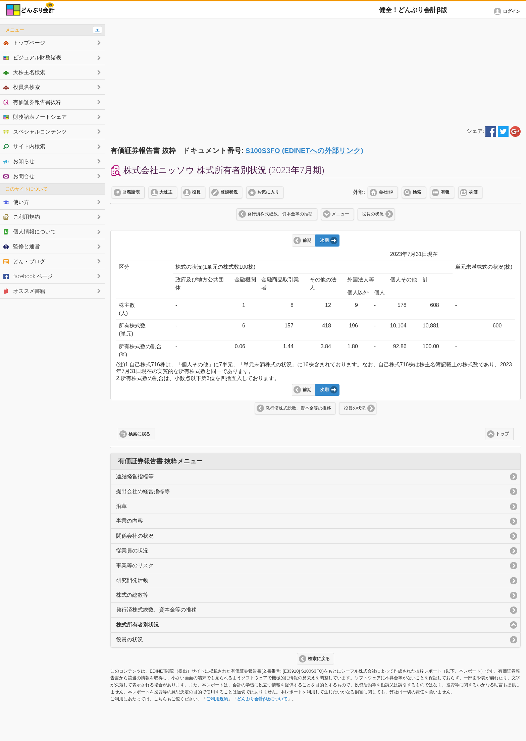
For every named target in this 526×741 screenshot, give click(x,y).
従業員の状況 (132, 550)
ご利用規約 (217, 698)
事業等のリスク (135, 565)
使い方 (16, 202)
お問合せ (19, 176)
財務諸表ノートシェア (35, 116)
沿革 (121, 506)
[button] (508, 11)
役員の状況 (373, 214)
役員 (196, 192)
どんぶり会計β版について (262, 698)
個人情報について (29, 231)
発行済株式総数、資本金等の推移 (280, 214)
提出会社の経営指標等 (143, 491)
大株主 (165, 192)
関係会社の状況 (135, 536)
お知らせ (19, 161)
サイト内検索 (24, 146)
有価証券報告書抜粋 (32, 102)
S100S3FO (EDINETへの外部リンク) (304, 150)
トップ (502, 434)
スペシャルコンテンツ (35, 131)
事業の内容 (129, 521)
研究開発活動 (132, 580)
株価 (473, 192)
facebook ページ (28, 276)
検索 (417, 192)
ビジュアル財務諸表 (32, 57)
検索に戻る (139, 434)
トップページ (24, 42)
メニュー (340, 214)
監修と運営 (21, 246)
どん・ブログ (24, 261)
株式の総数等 (132, 595)
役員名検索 (21, 87)
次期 (324, 240)
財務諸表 (131, 192)
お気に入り (268, 192)
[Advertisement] (315, 71)
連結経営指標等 (135, 476)
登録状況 (229, 192)
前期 (307, 240)
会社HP (386, 192)
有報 (445, 192)
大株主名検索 (24, 72)
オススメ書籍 (24, 291)
